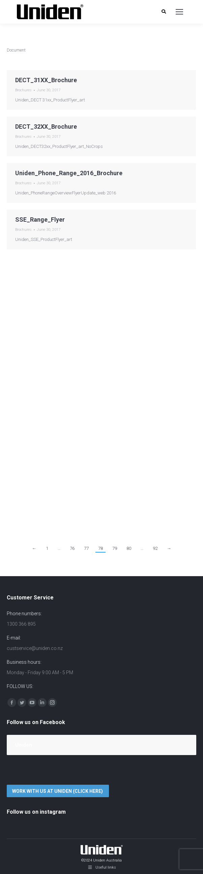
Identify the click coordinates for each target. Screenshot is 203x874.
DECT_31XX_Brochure (46, 80)
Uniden (23, 745)
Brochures (23, 90)
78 (100, 548)
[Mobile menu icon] (179, 12)
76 (72, 548)
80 (128, 548)
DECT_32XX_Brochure (46, 126)
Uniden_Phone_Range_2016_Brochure (68, 173)
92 (155, 548)
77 (86, 548)
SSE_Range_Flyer (40, 219)
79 (114, 548)
